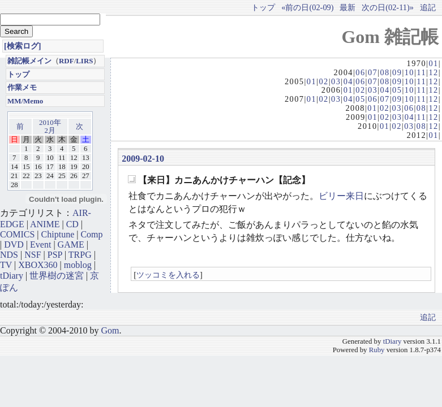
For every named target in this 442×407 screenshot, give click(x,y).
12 (433, 72)
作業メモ (22, 87)
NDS (9, 254)
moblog (78, 265)
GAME (71, 244)
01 (433, 63)
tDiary (11, 275)
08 (384, 72)
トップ (263, 7)
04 (348, 81)
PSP (55, 254)
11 (421, 72)
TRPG (80, 254)
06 (360, 72)
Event (40, 244)
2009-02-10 (143, 158)
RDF (66, 61)
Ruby (377, 350)
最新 (347, 7)
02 (323, 81)
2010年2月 (50, 127)
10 (409, 72)
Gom (110, 330)
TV (6, 265)
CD (72, 224)
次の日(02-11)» (388, 7)
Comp (91, 234)
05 (397, 89)
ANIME (44, 224)
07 (372, 72)
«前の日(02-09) (307, 7)
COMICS (17, 234)
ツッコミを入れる (168, 274)
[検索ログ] (22, 45)
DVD (14, 244)
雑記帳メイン (29, 61)
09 (397, 72)
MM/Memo (25, 101)
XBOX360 (37, 265)
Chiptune (58, 234)
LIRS (84, 61)
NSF (32, 254)
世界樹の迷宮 (56, 275)
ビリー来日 (341, 196)
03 (336, 81)
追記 (428, 7)
